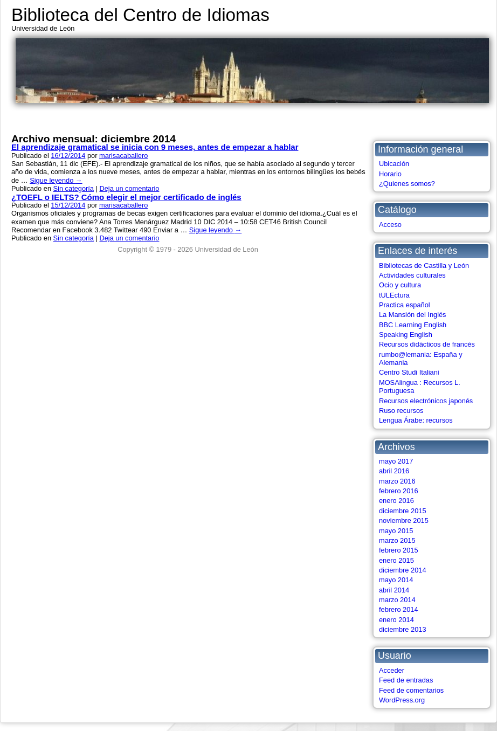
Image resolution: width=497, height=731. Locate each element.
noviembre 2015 (404, 520)
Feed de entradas (406, 680)
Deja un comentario (129, 188)
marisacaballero (123, 155)
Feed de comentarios (411, 690)
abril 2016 (394, 471)
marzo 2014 (397, 600)
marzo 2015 (397, 540)
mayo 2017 (396, 461)
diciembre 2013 (402, 629)
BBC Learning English (412, 325)
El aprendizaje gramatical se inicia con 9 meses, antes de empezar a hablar (154, 146)
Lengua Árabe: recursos (416, 420)
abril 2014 (394, 590)
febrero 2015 (398, 550)
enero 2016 (396, 500)
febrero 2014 (398, 609)
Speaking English (405, 334)
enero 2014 (396, 620)
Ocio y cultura (400, 285)
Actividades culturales (412, 275)
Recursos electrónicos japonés (426, 401)
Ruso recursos (401, 410)
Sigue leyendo (56, 180)
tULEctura (394, 295)
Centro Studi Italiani (409, 372)
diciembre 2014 (402, 570)
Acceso (390, 224)
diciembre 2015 (402, 511)
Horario (390, 174)
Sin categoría (73, 188)
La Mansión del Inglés (412, 315)
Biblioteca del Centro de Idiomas (140, 15)
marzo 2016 (397, 481)
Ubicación (394, 164)
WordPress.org (402, 700)
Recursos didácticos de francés (427, 344)
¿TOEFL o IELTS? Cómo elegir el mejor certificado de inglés (126, 197)
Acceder (391, 670)
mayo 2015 (396, 531)
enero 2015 (396, 560)
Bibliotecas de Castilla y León (424, 265)
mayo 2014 (396, 580)
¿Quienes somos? (407, 184)
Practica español (404, 305)
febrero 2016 (398, 491)
